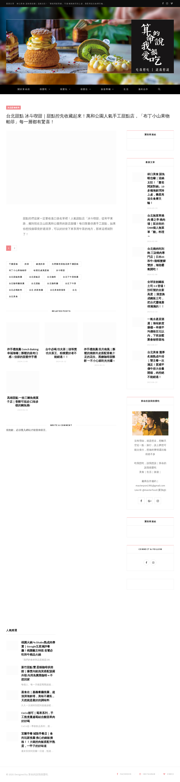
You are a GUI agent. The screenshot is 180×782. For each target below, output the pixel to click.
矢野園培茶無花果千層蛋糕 (22, 271)
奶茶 (29, 264)
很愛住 (84, 89)
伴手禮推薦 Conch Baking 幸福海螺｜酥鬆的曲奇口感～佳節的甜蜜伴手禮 (22, 361)
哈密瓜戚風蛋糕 (17, 277)
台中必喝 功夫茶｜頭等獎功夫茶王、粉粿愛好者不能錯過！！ (61, 361)
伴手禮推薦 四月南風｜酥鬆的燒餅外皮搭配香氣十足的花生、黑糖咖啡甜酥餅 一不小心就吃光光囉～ (99, 363)
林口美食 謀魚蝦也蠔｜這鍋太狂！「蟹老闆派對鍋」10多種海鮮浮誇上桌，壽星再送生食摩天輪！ (61, 3)
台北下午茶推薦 (53, 284)
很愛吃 (43, 89)
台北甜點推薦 (56, 277)
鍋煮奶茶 (43, 264)
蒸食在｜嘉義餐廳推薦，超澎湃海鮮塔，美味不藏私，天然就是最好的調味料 (38, 696)
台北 (35, 305)
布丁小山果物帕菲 (53, 271)
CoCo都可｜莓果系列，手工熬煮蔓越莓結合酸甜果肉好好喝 (38, 717)
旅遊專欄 (106, 89)
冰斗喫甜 (37, 277)
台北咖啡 (33, 284)
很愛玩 (64, 89)
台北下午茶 (15, 298)
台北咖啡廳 (55, 291)
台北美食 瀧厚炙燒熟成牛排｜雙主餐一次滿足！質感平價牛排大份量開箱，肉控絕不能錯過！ (156, 364)
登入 (23, 438)
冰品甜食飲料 (13, 107)
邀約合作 (143, 89)
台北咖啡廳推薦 (17, 291)
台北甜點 (37, 291)
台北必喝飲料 (35, 298)
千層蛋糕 (13, 264)
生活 (126, 89)
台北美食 (50, 305)
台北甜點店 (15, 284)
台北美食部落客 (17, 305)
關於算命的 (24, 89)
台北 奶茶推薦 (57, 298)
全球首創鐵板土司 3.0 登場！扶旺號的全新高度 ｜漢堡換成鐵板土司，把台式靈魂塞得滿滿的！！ (156, 294)
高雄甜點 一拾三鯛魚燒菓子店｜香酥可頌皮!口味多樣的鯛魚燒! (22, 410)
